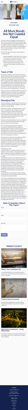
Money (14, 408)
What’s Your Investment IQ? (11, 269)
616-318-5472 (16, 389)
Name (2, 207)
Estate (14, 403)
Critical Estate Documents (10, 299)
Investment (14, 402)
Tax (14, 406)
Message (3, 223)
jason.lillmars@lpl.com (14, 395)
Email (2, 215)
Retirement (14, 400)
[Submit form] (4, 235)
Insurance (14, 405)
